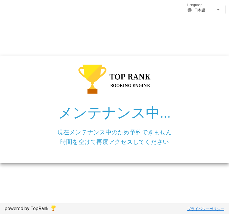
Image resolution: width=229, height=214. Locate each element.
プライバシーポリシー (205, 209)
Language (194, 5)
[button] (204, 9)
